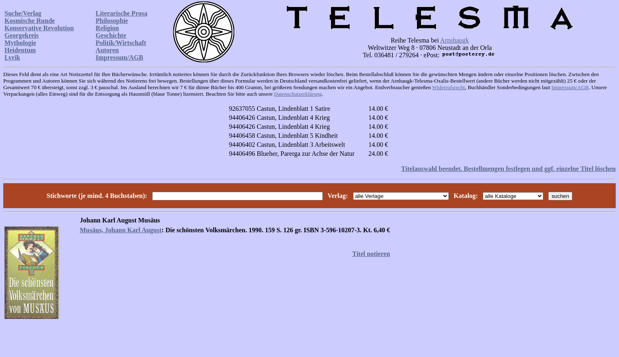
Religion (107, 28)
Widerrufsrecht (448, 87)
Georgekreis (21, 35)
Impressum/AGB (119, 57)
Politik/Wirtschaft (121, 42)
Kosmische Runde (30, 20)
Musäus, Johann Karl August (121, 230)
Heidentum (20, 50)
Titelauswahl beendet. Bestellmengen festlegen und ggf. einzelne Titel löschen (508, 168)
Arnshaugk (454, 40)
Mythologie (20, 42)
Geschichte (111, 35)
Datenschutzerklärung (298, 94)
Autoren (107, 50)
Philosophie (112, 20)
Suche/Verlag (23, 13)
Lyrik (12, 57)
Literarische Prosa (121, 13)
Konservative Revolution (39, 28)
